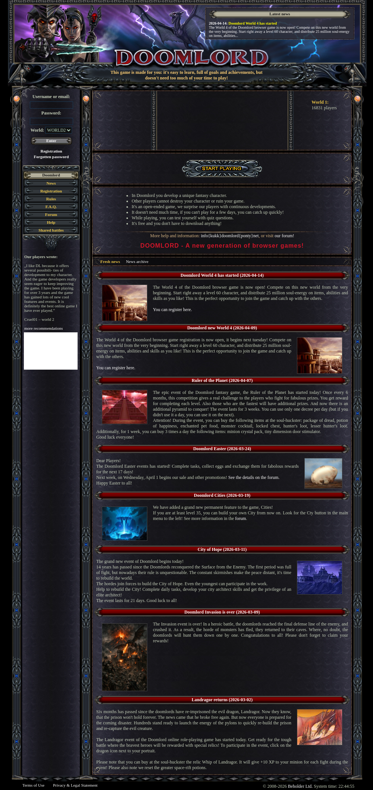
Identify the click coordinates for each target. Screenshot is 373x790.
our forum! (284, 235)
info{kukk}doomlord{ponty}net (229, 235)
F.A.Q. (51, 206)
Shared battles (50, 230)
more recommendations (43, 328)
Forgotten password (51, 156)
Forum (51, 214)
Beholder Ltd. (300, 786)
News (51, 183)
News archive (137, 261)
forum (240, 518)
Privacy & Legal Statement (75, 785)
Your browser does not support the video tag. (222, 120)
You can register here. (172, 309)
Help (51, 222)
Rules (51, 199)
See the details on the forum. (253, 477)
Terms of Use (33, 785)
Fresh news (110, 261)
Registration (51, 151)
